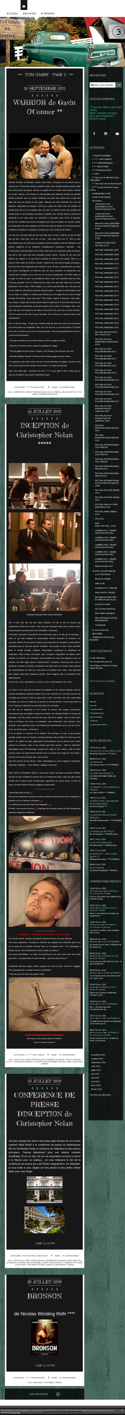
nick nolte (47, 393)
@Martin (93, 943)
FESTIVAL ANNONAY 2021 (107, 315)
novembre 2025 (98, 1056)
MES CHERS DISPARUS (105, 615)
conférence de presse (55, 1262)
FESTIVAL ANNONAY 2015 (107, 288)
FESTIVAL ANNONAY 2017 (107, 297)
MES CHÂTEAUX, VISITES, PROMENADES (106, 620)
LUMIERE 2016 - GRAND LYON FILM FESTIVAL (105, 540)
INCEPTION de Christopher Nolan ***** (44, 436)
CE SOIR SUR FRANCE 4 (101, 774)
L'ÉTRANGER (96, 763)
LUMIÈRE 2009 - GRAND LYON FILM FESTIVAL (105, 547)
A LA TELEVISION (103, 576)
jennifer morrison (48, 395)
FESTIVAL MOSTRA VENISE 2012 (107, 492)
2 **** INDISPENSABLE (35, 1379)
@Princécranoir (96, 892)
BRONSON (44, 1297)
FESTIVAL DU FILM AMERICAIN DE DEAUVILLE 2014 (106, 343)
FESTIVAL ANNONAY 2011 (107, 269)
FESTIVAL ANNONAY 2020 (107, 311)
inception (19, 1061)
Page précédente (39, 1395)
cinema (44, 1065)
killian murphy (59, 1266)
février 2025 (96, 1090)
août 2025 (95, 1067)
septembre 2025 (98, 1064)
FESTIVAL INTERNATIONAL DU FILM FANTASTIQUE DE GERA (107, 484)
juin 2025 (95, 1075)
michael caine (64, 1063)
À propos (48, 15)
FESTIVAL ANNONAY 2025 (107, 329)
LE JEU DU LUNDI (102, 605)
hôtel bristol (74, 1262)
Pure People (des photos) (101, 663)
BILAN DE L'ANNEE (103, 580)
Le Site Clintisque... (98, 659)
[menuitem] (12, 15)
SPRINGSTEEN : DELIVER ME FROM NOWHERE (104, 803)
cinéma (57, 393)
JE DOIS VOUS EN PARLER (103, 572)
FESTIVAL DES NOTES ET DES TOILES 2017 (106, 334)
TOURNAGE (100, 626)
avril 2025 (95, 1083)
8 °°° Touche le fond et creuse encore (104, 190)
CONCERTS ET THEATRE (106, 589)
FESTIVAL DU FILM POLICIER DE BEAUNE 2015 (107, 387)
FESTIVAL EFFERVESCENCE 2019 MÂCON (107, 447)
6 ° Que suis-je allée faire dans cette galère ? (104, 180)
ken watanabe (50, 1063)
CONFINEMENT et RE (101, 195)
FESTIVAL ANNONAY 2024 (107, 324)
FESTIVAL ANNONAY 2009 (107, 260)
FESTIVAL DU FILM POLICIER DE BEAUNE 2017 (107, 401)
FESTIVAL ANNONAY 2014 (107, 283)
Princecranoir (95, 926)
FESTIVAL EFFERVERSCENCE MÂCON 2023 (107, 439)
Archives (30, 15)
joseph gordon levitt (53, 1264)
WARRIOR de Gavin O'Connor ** (44, 108)
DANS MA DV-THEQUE (105, 594)
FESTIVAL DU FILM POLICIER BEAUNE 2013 (105, 358)
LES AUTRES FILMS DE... (105, 610)
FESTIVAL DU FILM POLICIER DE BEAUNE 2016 (107, 394)
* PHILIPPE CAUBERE (101, 157)
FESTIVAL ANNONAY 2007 (107, 251)
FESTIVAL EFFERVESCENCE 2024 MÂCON (107, 454)
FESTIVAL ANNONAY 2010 (107, 265)
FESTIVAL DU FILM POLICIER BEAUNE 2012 (105, 351)
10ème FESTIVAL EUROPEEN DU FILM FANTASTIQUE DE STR (105, 208)
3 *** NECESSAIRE (100, 168)
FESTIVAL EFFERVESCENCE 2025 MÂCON (107, 461)
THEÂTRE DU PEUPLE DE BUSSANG (102, 640)
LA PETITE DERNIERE (101, 844)
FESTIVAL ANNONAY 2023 (107, 320)
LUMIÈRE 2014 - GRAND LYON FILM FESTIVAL (105, 561)
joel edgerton (68, 393)
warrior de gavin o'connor (27, 393)
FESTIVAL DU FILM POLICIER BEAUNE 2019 (105, 373)
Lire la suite (45, 1244)
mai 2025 (95, 1079)
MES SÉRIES (97, 635)
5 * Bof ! (95, 175)
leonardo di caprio (16, 1264)
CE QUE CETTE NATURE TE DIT (105, 752)
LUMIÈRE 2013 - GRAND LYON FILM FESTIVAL (105, 554)
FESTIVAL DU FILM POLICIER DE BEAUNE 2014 (107, 380)
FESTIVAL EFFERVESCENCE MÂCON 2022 (107, 476)
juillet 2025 (96, 1071)
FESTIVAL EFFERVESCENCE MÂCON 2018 (107, 468)
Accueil (12, 15)
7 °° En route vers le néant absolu (106, 185)
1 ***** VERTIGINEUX (35, 1056)
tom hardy (18, 1063)
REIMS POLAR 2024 (104, 567)
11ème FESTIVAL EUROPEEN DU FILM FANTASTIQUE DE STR (105, 217)
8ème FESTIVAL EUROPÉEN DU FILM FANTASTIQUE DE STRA (107, 227)
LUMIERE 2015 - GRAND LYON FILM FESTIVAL (105, 533)
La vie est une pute (100, 631)
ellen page (77, 1063)
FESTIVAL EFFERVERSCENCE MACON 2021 (107, 429)
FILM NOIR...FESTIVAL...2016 (105, 526)
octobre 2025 (97, 1060)
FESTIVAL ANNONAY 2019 (107, 306)
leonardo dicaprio (54, 1061)
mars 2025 (96, 1087)
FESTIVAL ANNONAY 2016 (107, 292)
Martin (92, 909)
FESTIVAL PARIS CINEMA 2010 (35, 1257)
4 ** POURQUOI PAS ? (36, 388)
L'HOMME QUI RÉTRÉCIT (102, 832)
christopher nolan (34, 1061)
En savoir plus (14, 1413)
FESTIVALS (97, 202)
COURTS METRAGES (101, 198)
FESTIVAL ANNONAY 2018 (107, 301)
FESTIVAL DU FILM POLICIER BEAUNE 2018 (105, 365)
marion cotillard (33, 1063)
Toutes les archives (100, 1096)
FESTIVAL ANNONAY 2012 (107, 274)
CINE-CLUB (100, 585)
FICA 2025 (99, 520)
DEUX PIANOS (97, 869)
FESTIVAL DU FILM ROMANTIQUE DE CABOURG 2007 (103, 410)
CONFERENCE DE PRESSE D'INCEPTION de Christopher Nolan (44, 1110)
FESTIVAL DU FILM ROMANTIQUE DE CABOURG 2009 (103, 419)
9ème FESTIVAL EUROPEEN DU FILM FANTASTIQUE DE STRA (107, 237)
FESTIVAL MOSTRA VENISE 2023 (107, 500)
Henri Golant (96, 718)
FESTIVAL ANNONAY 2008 (107, 256)
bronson (38, 1384)
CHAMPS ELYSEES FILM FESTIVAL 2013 (105, 245)
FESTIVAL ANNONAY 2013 (107, 279)
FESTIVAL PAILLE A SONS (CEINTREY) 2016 (106, 507)
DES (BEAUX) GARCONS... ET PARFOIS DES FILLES (106, 599)
